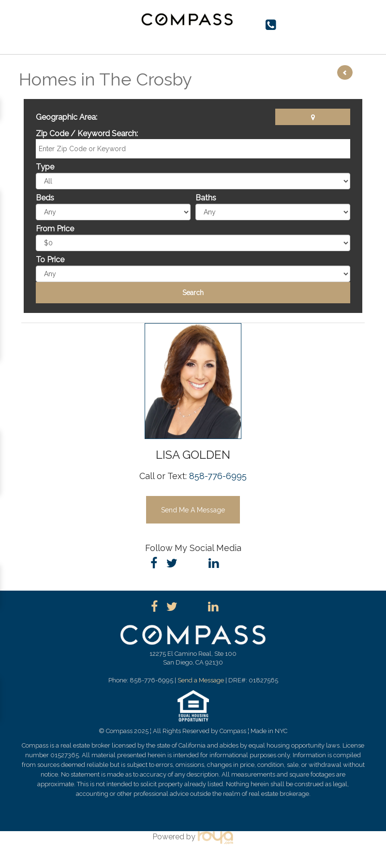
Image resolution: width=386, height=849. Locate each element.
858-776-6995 (218, 476)
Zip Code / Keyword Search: (87, 133)
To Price (50, 259)
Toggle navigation (30, 22)
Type (45, 166)
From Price (55, 228)
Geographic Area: (66, 117)
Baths (205, 197)
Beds (45, 197)
